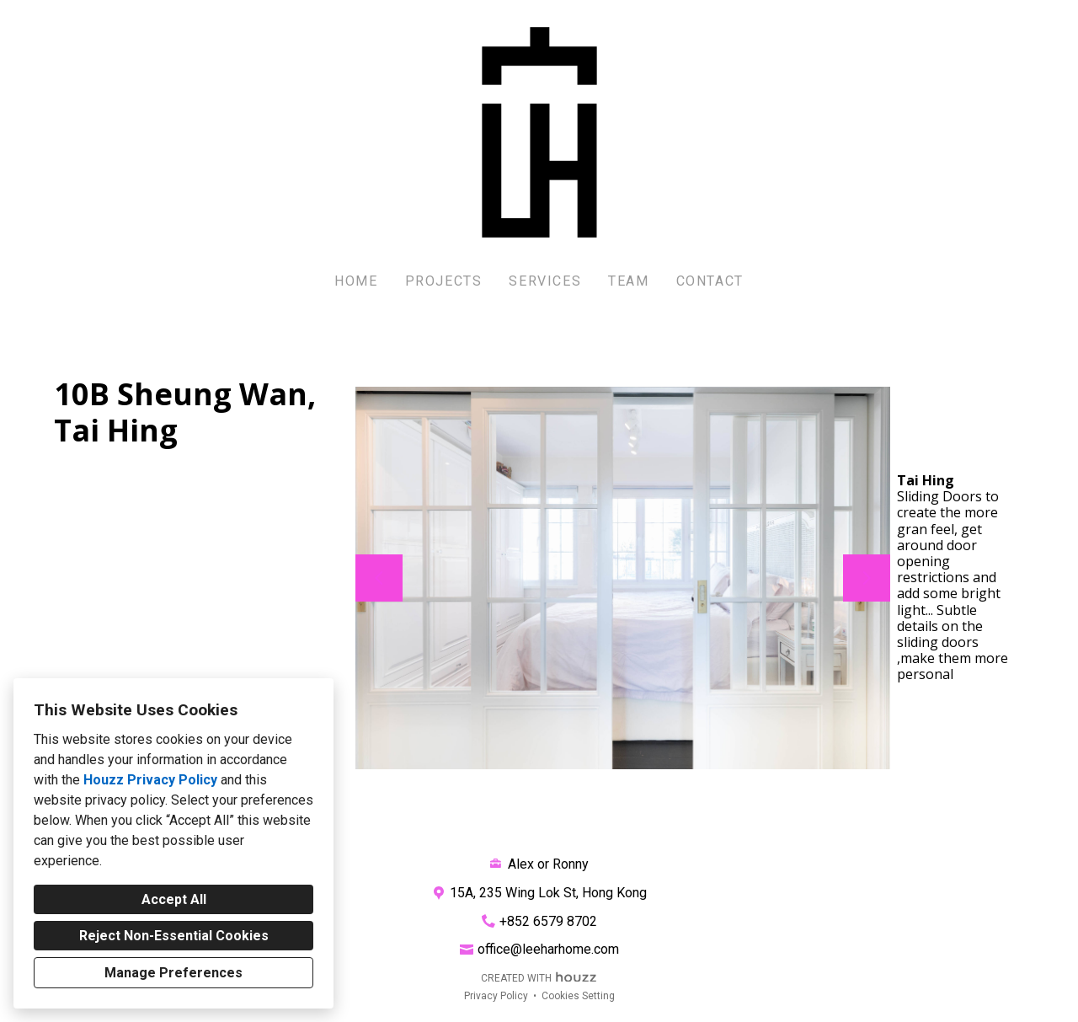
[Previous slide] (379, 578)
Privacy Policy (496, 996)
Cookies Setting (578, 996)
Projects (444, 281)
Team (628, 281)
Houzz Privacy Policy (150, 780)
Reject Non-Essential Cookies (174, 936)
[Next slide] (866, 578)
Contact (710, 281)
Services (545, 281)
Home (355, 281)
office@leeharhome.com (548, 949)
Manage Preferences (173, 973)
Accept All (173, 899)
